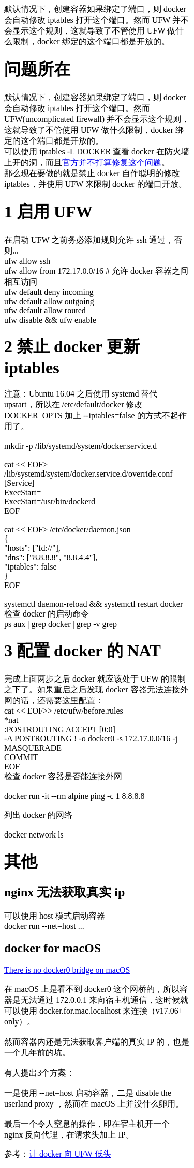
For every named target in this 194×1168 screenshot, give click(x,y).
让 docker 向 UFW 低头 (70, 1153)
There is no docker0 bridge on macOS (67, 970)
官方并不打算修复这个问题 (111, 162)
